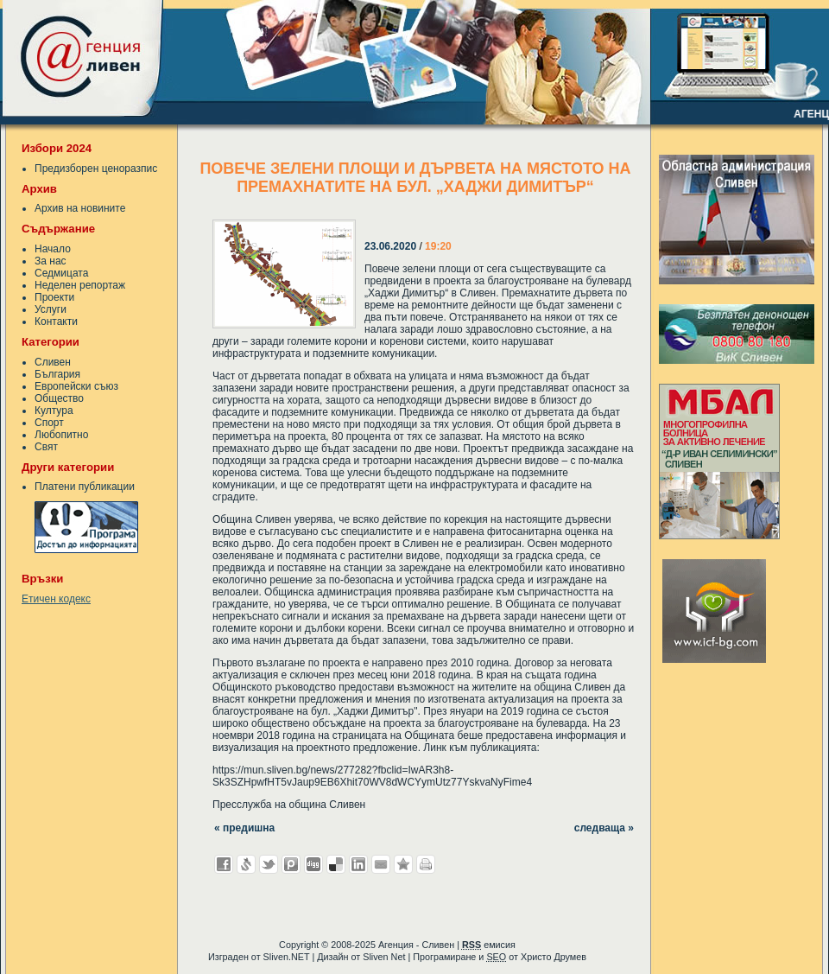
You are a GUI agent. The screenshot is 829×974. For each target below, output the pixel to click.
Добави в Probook (291, 864)
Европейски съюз (76, 386)
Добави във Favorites (403, 864)
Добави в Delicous (335, 864)
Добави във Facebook (223, 864)
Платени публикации (85, 487)
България (57, 374)
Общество (59, 398)
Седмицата (61, 273)
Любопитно (61, 435)
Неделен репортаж (80, 285)
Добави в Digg (313, 864)
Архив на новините (80, 208)
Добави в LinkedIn (358, 864)
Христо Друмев (553, 957)
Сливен (53, 362)
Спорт (49, 423)
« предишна (244, 828)
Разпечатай (425, 864)
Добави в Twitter (268, 864)
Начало (53, 249)
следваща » (604, 828)
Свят (46, 447)
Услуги (50, 309)
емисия (489, 944)
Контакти (56, 321)
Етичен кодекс (56, 599)
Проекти (54, 297)
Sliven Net (384, 957)
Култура (54, 410)
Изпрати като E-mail (380, 864)
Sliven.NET (286, 957)
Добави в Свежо (246, 864)
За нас (50, 261)
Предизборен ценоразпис (96, 168)
